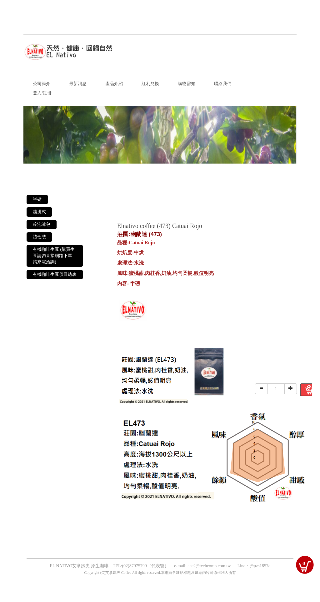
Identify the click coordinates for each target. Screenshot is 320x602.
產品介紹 (114, 83)
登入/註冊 (42, 93)
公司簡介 (41, 83)
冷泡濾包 (41, 224)
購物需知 (186, 83)
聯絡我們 (223, 83)
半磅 (37, 199)
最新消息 (78, 83)
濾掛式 (39, 212)
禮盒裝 (39, 237)
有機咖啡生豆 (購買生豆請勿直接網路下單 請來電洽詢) (54, 255)
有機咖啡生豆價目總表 (55, 274)
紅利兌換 (150, 83)
